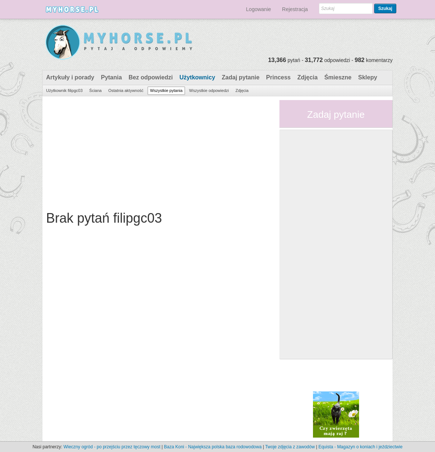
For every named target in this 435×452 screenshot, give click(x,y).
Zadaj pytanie (241, 77)
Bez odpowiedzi (151, 77)
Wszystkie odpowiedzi (209, 90)
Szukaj (385, 8)
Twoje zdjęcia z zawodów (290, 446)
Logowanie (258, 9)
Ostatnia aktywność (125, 90)
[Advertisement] (158, 151)
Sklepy (367, 77)
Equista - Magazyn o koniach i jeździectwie (361, 446)
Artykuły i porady (70, 77)
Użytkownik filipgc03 (64, 90)
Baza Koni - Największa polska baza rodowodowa (213, 446)
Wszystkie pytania (166, 90)
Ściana (95, 90)
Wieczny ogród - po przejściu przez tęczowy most (111, 446)
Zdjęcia (307, 77)
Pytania (111, 77)
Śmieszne (338, 77)
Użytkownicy (197, 77)
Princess (278, 77)
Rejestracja (295, 9)
